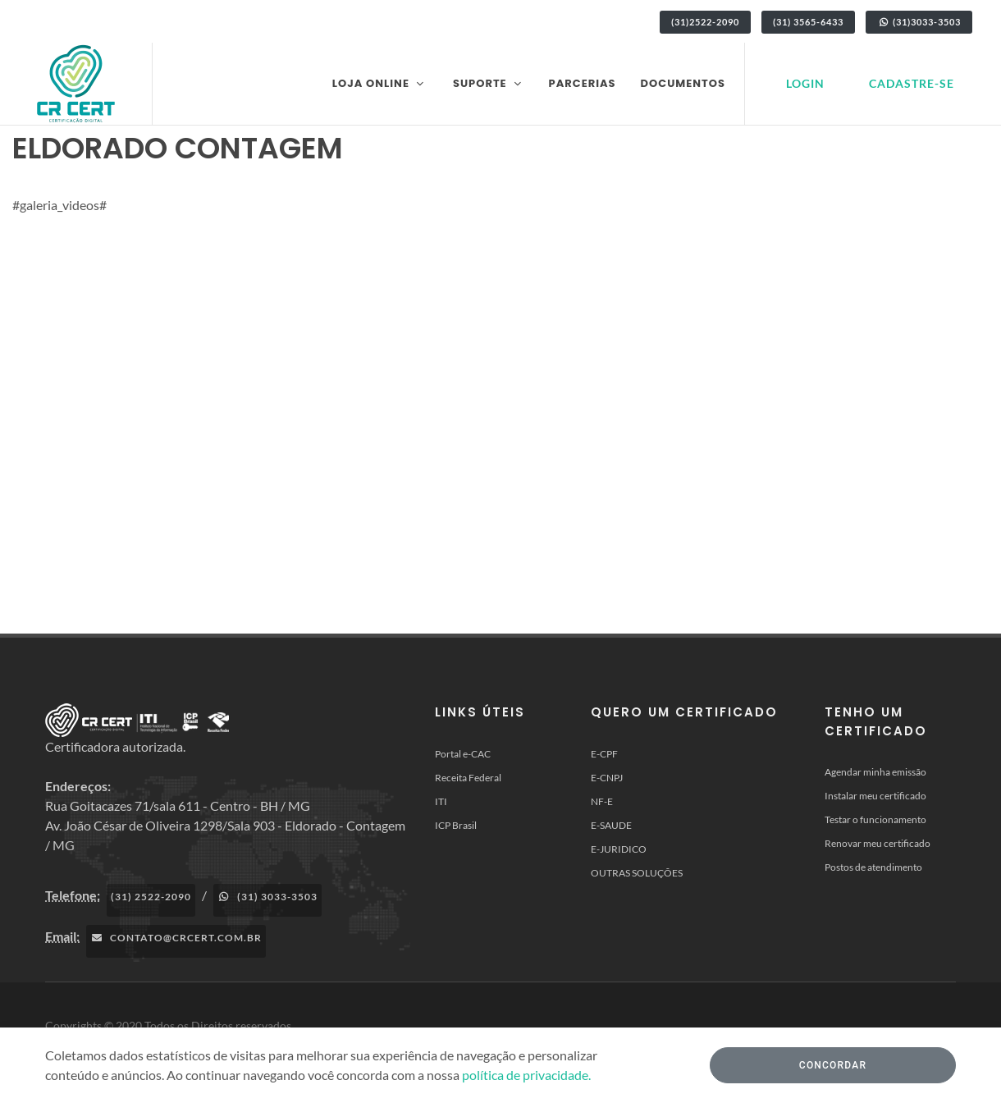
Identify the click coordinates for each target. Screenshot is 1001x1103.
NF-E (602, 801)
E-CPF (604, 754)
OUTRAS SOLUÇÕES (637, 873)
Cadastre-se (911, 83)
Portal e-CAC (463, 754)
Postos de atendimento (873, 867)
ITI (441, 801)
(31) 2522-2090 (151, 896)
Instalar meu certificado (875, 795)
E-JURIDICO (619, 849)
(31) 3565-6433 (808, 21)
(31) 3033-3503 (267, 896)
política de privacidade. (526, 1074)
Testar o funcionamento (875, 819)
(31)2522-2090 (705, 21)
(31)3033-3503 (919, 21)
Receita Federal (468, 777)
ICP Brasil (456, 825)
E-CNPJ (607, 777)
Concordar (832, 1065)
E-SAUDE (611, 825)
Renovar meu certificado (877, 843)
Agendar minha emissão (875, 772)
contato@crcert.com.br (176, 937)
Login (805, 83)
